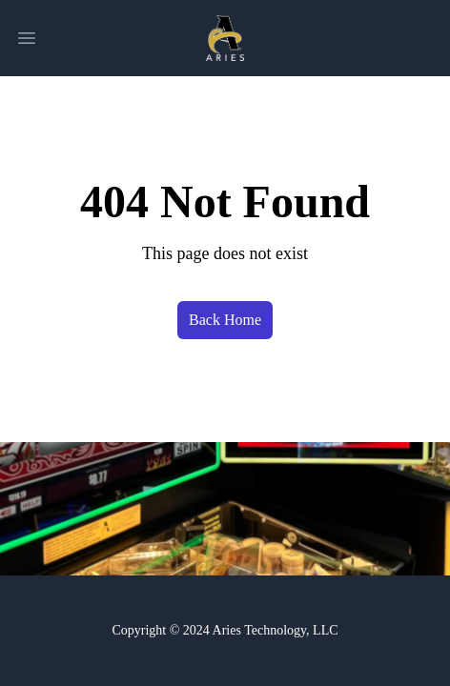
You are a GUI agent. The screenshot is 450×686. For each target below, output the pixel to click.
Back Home (225, 320)
